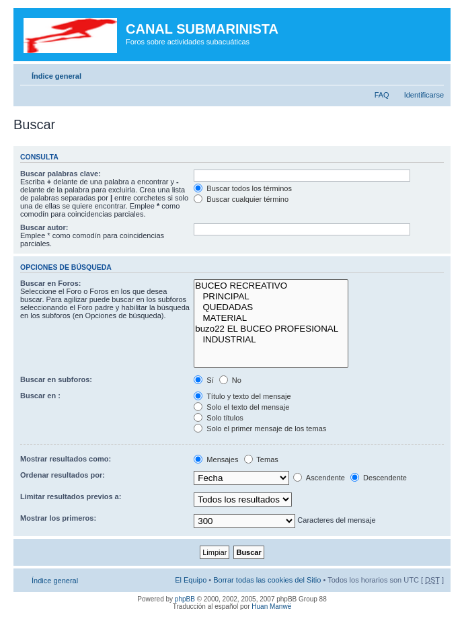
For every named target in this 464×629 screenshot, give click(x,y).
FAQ (382, 95)
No (230, 380)
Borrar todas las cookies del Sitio (267, 580)
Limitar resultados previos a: (70, 496)
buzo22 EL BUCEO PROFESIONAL (271, 329)
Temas (261, 459)
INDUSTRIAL (271, 339)
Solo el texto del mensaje (241, 407)
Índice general (56, 76)
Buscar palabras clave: (60, 174)
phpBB (185, 599)
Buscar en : (40, 396)
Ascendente (319, 478)
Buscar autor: (44, 227)
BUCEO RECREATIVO (271, 286)
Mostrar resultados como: (65, 459)
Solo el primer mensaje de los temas (260, 428)
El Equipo (190, 580)
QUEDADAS (271, 307)
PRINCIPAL (271, 296)
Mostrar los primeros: (58, 518)
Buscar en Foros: (50, 283)
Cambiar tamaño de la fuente (434, 73)
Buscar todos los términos (243, 188)
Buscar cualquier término (241, 199)
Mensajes (216, 459)
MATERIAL (271, 318)
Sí (203, 380)
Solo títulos (218, 418)
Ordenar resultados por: (62, 475)
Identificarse (424, 95)
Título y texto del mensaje (242, 396)
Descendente (378, 478)
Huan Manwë (271, 606)
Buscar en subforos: (56, 379)
